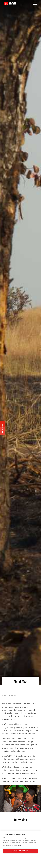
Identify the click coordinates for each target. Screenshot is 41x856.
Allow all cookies (20, 851)
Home (4, 695)
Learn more (17, 845)
